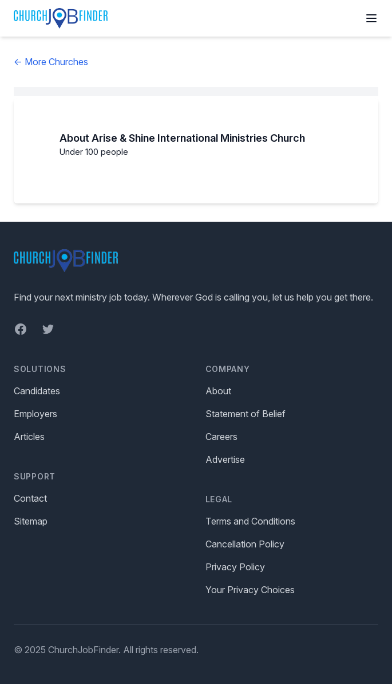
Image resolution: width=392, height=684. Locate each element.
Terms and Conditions (250, 521)
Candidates (37, 391)
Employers (35, 413)
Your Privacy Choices (250, 589)
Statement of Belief (245, 413)
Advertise (225, 459)
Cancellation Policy (244, 544)
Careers (221, 436)
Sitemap (30, 521)
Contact (30, 498)
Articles (29, 436)
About (218, 391)
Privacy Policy (235, 567)
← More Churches (51, 61)
